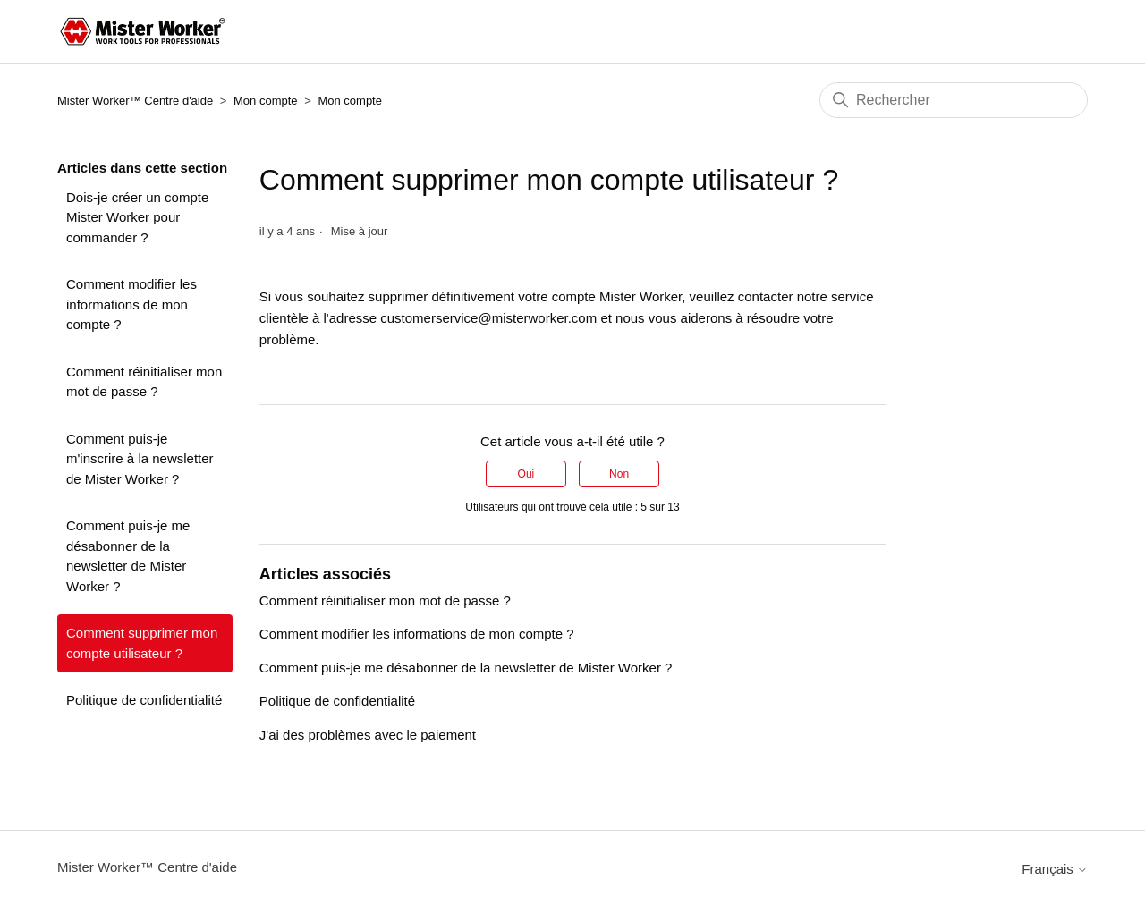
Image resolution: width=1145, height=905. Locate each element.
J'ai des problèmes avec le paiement (367, 734)
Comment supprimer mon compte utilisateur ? (141, 643)
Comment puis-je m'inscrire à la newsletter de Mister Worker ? (140, 458)
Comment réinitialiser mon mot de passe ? (144, 382)
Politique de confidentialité (144, 699)
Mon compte (265, 100)
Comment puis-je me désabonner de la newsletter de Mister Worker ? (128, 556)
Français (1055, 868)
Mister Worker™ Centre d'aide (135, 100)
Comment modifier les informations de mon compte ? (131, 304)
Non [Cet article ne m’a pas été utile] (619, 474)
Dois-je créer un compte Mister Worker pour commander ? (137, 217)
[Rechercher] (953, 100)
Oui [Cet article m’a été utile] (526, 474)
